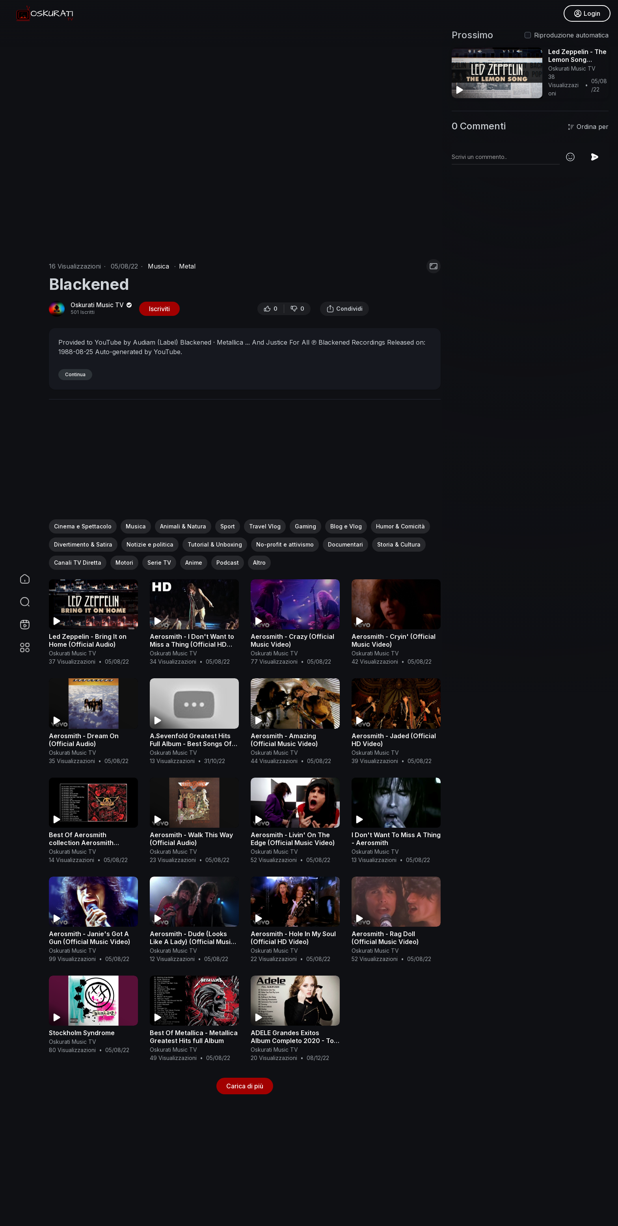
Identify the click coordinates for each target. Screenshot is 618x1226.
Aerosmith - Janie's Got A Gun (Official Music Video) (89, 938)
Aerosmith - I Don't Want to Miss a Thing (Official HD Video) (192, 644)
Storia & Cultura (399, 544)
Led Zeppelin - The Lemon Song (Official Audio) (577, 59)
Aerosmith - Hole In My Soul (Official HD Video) (293, 938)
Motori (124, 562)
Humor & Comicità (400, 526)
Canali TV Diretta (77, 562)
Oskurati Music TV (102, 305)
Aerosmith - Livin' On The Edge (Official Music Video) (293, 839)
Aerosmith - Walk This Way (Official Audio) (191, 839)
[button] (19, 601)
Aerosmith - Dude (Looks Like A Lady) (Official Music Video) (192, 942)
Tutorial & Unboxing (215, 544)
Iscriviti (159, 309)
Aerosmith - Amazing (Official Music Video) (284, 740)
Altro (259, 562)
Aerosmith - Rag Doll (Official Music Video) (385, 938)
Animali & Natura (183, 526)
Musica (158, 266)
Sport (227, 526)
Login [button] (586, 14)
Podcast (227, 562)
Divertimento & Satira (83, 544)
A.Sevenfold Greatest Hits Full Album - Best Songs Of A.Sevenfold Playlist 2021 (191, 744)
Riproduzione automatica (571, 35)
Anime (193, 562)
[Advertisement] (245, 464)
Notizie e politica (150, 544)
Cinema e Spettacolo (83, 526)
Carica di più (244, 1086)
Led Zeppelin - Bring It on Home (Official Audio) (88, 640)
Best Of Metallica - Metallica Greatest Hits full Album (194, 1037)
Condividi (344, 309)
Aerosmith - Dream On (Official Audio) (84, 740)
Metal (187, 266)
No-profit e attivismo (285, 544)
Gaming (305, 526)
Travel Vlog (265, 526)
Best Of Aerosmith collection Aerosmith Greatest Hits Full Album (86, 843)
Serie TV (159, 562)
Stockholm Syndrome (82, 1033)
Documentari (345, 544)
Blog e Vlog (346, 526)
